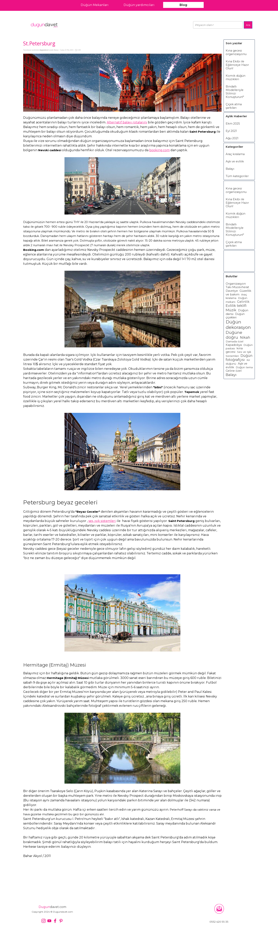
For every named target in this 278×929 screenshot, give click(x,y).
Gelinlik (243, 302)
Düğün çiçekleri (235, 315)
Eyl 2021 (231, 131)
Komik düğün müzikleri (235, 77)
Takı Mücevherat (237, 287)
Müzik (231, 310)
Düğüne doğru (234, 335)
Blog (183, 5)
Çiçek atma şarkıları (234, 106)
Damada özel (234, 341)
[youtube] (49, 920)
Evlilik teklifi (236, 306)
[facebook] (55, 920)
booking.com (159, 150)
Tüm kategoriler (237, 176)
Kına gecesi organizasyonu (236, 52)
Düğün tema (244, 367)
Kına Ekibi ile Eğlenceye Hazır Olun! (237, 65)
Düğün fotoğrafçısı (239, 358)
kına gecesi (234, 350)
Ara (248, 24)
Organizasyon (236, 283)
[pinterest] (60, 920)
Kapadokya (234, 345)
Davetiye (232, 291)
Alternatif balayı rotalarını (127, 122)
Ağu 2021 (232, 138)
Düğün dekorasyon (238, 324)
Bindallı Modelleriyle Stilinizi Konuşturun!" (235, 92)
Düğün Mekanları (94, 5)
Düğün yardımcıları (139, 5)
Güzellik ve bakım (238, 292)
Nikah (245, 337)
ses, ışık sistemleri (102, 521)
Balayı (230, 169)
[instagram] (43, 920)
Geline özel (234, 370)
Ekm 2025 (233, 123)
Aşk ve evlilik (235, 161)
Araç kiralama (235, 154)
